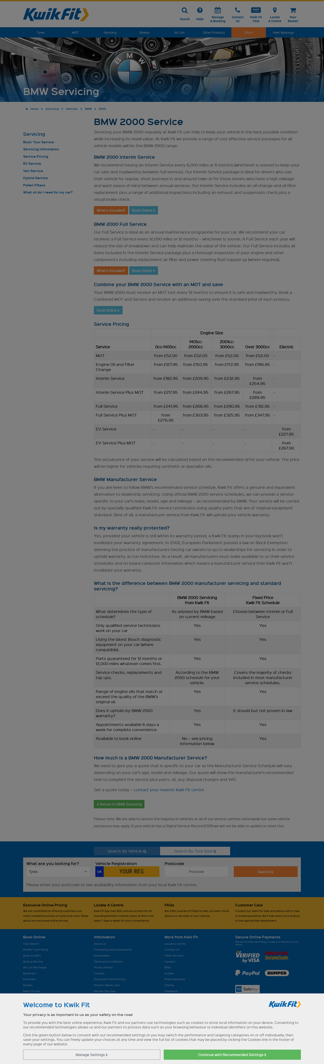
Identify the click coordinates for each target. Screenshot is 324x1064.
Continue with (232, 1054)
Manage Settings (92, 1054)
